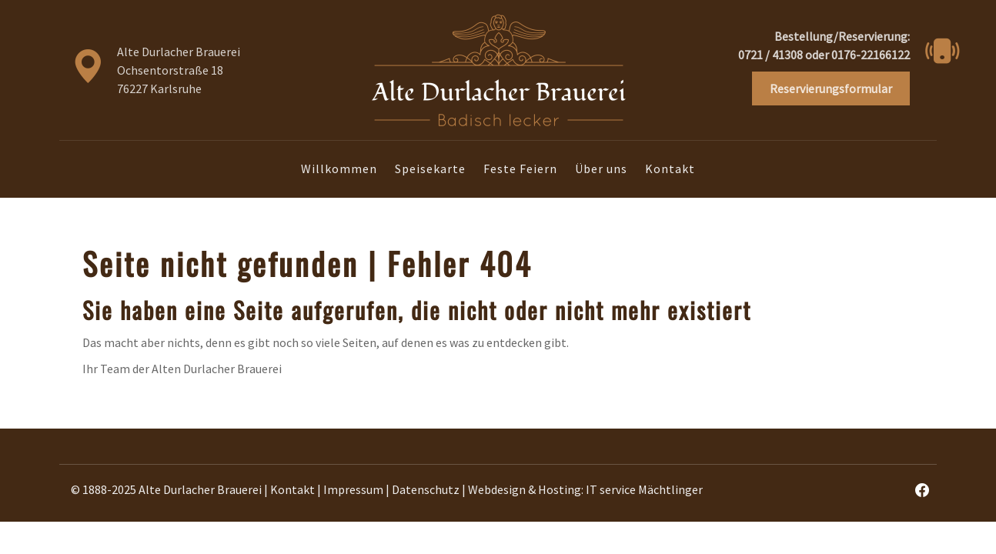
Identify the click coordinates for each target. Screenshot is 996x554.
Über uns (601, 168)
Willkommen (339, 168)
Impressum (353, 489)
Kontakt (670, 168)
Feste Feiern (520, 168)
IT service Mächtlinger (644, 489)
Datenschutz (426, 489)
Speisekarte (430, 168)
